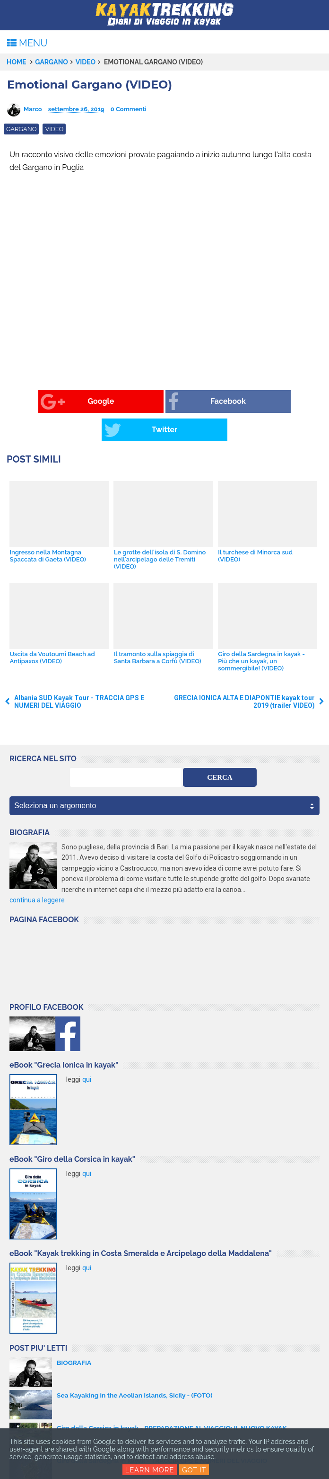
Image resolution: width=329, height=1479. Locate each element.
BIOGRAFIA (74, 1334)
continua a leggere (37, 872)
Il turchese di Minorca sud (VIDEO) (255, 527)
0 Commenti (129, 109)
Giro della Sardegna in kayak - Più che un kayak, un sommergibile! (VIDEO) (261, 632)
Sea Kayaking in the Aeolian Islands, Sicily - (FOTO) (136, 1367)
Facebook (149, 401)
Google (43, 401)
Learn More (149, 1470)
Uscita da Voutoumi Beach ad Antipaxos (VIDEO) (52, 629)
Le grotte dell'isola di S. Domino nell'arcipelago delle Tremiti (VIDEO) (159, 531)
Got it (194, 1470)
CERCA (219, 749)
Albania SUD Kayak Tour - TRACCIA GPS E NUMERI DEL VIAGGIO (79, 673)
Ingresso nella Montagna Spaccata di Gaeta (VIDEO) (47, 527)
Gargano (51, 62)
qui (86, 1051)
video (85, 62)
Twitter (250, 401)
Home (16, 62)
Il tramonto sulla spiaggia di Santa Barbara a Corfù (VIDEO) (157, 629)
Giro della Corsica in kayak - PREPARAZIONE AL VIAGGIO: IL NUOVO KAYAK (174, 1400)
